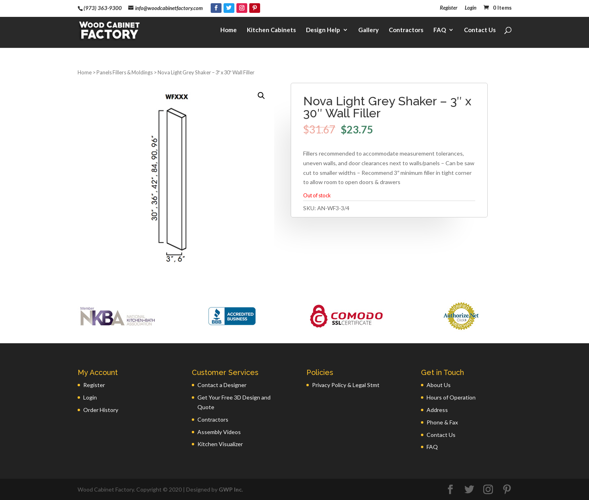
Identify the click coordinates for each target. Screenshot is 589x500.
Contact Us (480, 30)
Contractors (406, 30)
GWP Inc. (231, 489)
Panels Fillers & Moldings (124, 72)
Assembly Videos (219, 431)
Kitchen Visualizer (220, 444)
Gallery (368, 30)
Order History (100, 409)
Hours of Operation (451, 397)
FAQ (439, 30)
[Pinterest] (254, 8)
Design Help (323, 30)
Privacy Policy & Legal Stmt (346, 384)
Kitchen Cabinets (271, 30)
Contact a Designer (221, 384)
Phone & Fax (442, 422)
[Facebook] (216, 8)
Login (470, 8)
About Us (439, 384)
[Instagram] (241, 8)
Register (449, 8)
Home (228, 30)
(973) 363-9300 (103, 8)
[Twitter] (229, 8)
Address (437, 409)
